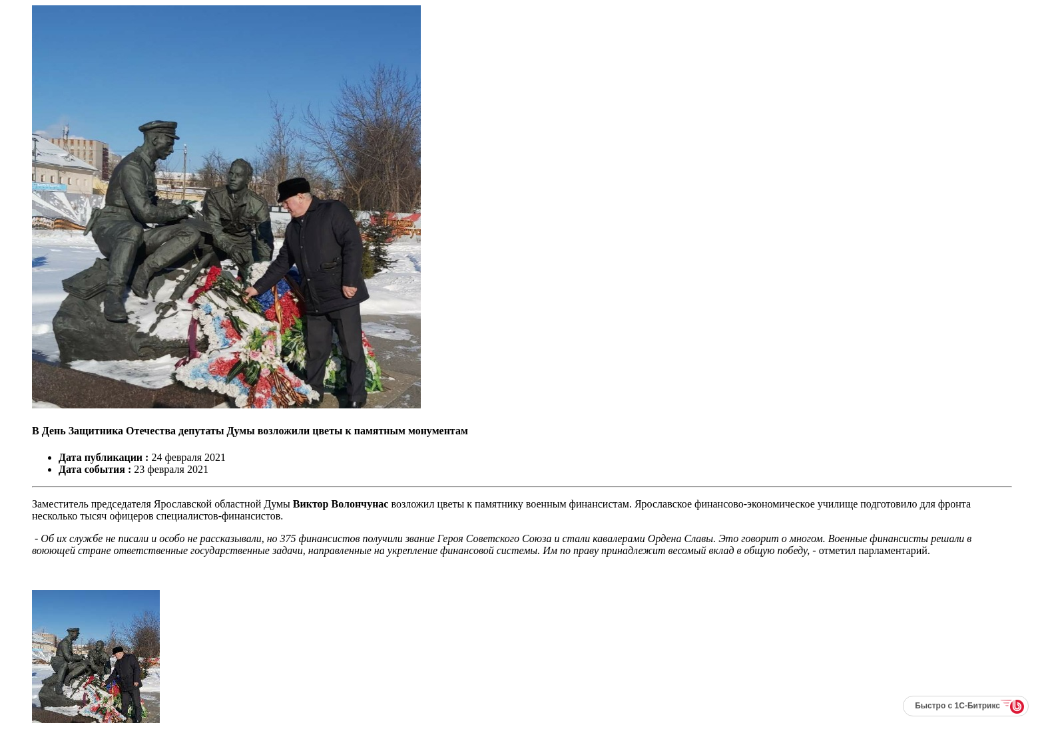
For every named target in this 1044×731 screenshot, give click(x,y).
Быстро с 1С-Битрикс (957, 705)
